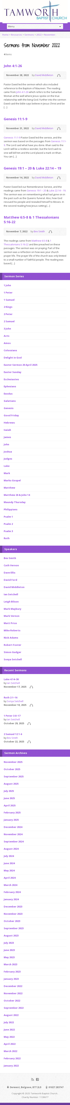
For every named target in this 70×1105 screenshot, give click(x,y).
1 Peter (8, 292)
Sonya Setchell (13, 659)
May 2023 (9, 957)
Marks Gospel (12, 480)
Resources (16, 34)
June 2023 (9, 950)
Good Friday (11, 415)
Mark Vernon (11, 616)
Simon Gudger (12, 652)
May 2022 (9, 1036)
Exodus (8, 393)
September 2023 (14, 928)
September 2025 (14, 776)
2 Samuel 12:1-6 (13, 734)
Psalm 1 (8, 516)
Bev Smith (39, 231)
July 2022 (9, 1022)
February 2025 (12, 812)
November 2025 (13, 762)
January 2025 (11, 819)
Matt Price (10, 623)
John (6, 444)
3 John (7, 328)
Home (5, 34)
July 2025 (9, 791)
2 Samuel (9, 321)
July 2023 (9, 942)
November (49, 34)
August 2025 (11, 783)
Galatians (10, 401)
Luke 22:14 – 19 (57, 190)
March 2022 (10, 1051)
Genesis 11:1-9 (15, 119)
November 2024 (13, 834)
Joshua (8, 451)
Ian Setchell (11, 594)
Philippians (10, 509)
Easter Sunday (12, 372)
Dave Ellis (9, 572)
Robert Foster (12, 645)
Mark (7, 473)
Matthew (9, 487)
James (7, 437)
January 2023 (11, 978)
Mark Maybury (12, 608)
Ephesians (10, 386)
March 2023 (10, 964)
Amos (7, 343)
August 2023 (11, 935)
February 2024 (12, 892)
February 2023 (12, 971)
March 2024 (10, 885)
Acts (6, 335)
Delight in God (13, 357)
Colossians (10, 350)
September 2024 (14, 841)
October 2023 (12, 921)
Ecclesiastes (11, 379)
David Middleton (44, 75)
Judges (8, 458)
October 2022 (12, 1000)
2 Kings (8, 306)
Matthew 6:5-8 (39, 240)
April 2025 (9, 805)
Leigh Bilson (11, 601)
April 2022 (9, 1044)
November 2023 (13, 913)
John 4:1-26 (13, 66)
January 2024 (11, 899)
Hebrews (9, 422)
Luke (7, 466)
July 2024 (9, 856)
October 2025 (12, 769)
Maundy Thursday (15, 502)
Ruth (7, 538)
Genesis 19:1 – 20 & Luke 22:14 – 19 (32, 168)
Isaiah (7, 430)
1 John (7, 285)
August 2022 (11, 1015)
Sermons (29, 34)
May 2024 (9, 870)
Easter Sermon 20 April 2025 (20, 364)
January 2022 (11, 1065)
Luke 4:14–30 (11, 679)
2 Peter (8, 314)
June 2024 (9, 863)
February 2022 (12, 1058)
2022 (39, 34)
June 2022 (9, 1029)
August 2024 (11, 848)
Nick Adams (11, 637)
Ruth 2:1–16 (10, 697)
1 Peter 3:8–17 (12, 715)
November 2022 (13, 993)
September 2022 (14, 1007)
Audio (59, 75)
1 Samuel (9, 299)
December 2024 (13, 827)
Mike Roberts (12, 630)
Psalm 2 (8, 524)
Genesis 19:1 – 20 (36, 190)
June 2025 (9, 798)
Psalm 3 (8, 531)
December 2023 (13, 906)
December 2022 (13, 986)
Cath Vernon (11, 565)
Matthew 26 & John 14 (17, 495)
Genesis (8, 408)
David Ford (10, 579)
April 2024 (9, 877)
